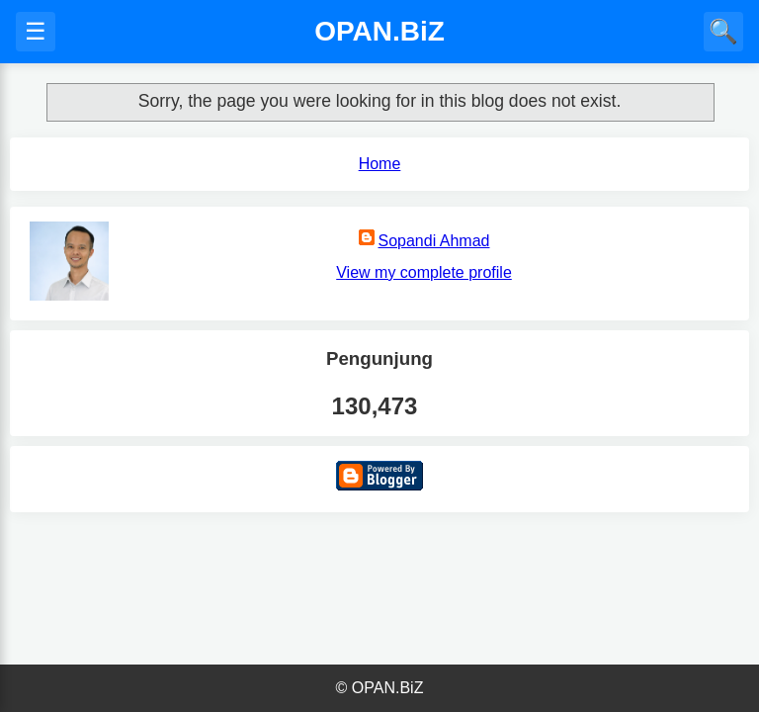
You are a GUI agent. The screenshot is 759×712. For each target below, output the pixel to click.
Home (380, 163)
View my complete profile (424, 272)
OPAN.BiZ (379, 31)
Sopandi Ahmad (434, 240)
